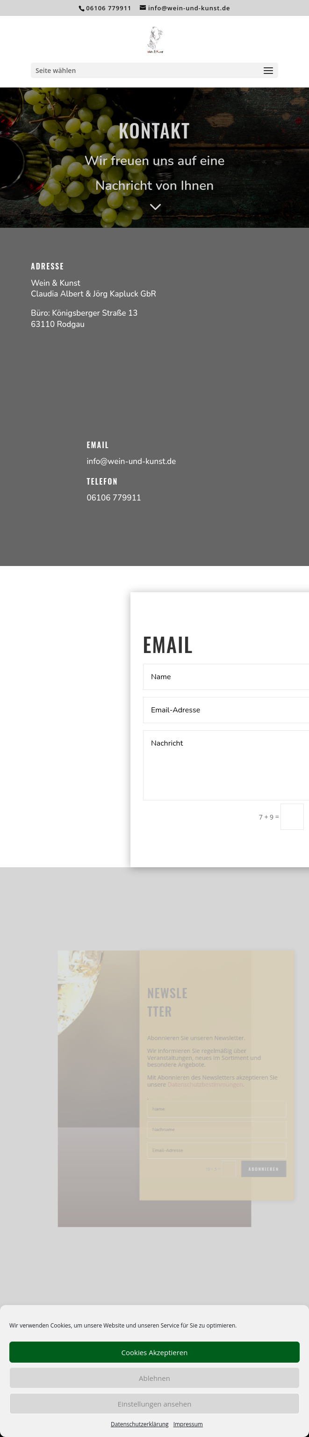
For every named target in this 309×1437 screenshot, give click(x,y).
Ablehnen (154, 1378)
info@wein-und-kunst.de (131, 461)
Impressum (188, 1424)
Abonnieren (250, 1159)
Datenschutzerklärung (140, 1424)
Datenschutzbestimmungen (199, 1085)
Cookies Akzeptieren (155, 1352)
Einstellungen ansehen (155, 1403)
